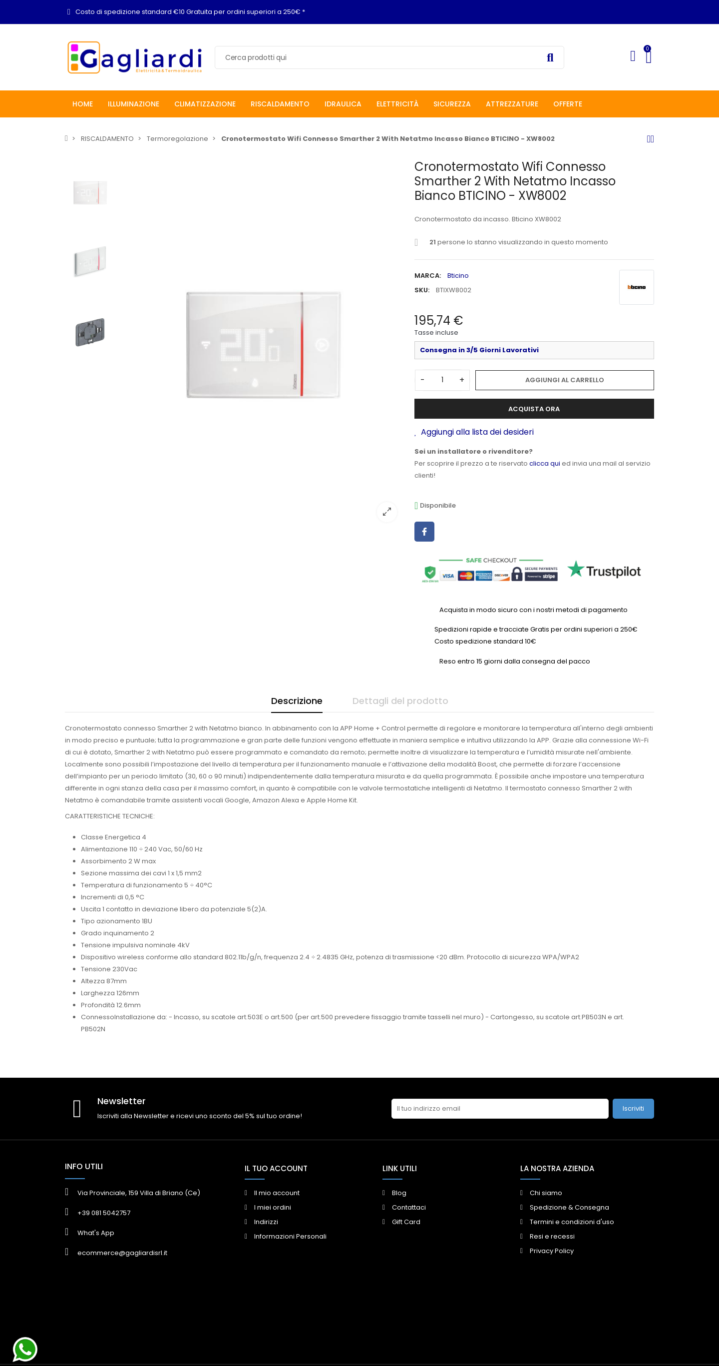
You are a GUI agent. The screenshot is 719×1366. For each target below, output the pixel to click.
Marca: (427, 275)
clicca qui (544, 463)
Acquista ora (534, 409)
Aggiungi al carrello (564, 380)
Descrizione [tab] (297, 700)
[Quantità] (442, 380)
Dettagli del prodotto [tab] (400, 700)
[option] (262, 344)
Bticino (458, 275)
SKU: (421, 290)
